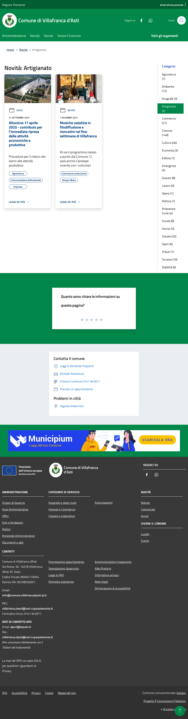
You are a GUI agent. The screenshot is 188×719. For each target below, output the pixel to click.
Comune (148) (167, 132)
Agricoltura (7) (169, 76)
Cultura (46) (169, 142)
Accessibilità (19, 693)
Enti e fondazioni (12, 522)
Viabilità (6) (169, 267)
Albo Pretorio (103, 568)
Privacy (36, 693)
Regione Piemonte (13, 5)
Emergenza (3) (169, 168)
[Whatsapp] (148, 20)
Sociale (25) (169, 236)
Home (10, 50)
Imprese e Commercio (61, 509)
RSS (4, 693)
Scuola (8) (168, 221)
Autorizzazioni (104, 502)
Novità (23, 50)
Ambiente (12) (168, 88)
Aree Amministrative (15, 509)
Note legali (101, 581)
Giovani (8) (168, 178)
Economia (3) (170, 150)
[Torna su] (180, 711)
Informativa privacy (107, 575)
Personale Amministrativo (18, 536)
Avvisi (16, 110)
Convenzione (165, 701)
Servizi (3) (168, 228)
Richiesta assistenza (61, 581)
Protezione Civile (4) (168, 211)
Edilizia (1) (168, 158)
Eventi (145, 541)
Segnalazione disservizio (63, 568)
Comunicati (148, 509)
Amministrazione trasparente (113, 562)
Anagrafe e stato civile (62, 503)
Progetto (149, 701)
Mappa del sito (67, 693)
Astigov (181, 693)
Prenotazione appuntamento (66, 562)
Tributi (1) (168, 252)
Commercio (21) (169, 120)
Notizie (67, 110)
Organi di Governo (13, 503)
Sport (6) (167, 244)
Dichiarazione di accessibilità (112, 588)
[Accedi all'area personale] (171, 5)
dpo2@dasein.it (20, 627)
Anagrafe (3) (169, 98)
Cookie (49, 693)
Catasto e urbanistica (61, 516)
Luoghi (145, 534)
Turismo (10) (169, 259)
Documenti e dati (13, 542)
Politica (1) (168, 201)
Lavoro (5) (168, 185)
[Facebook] (139, 20)
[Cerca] (181, 20)
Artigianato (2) (169, 108)
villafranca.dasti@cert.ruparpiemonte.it (27, 608)
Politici (6, 529)
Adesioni (180, 701)
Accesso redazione (174, 709)
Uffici (5, 516)
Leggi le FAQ (56, 575)
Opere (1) (167, 193)
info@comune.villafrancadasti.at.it (24, 595)
